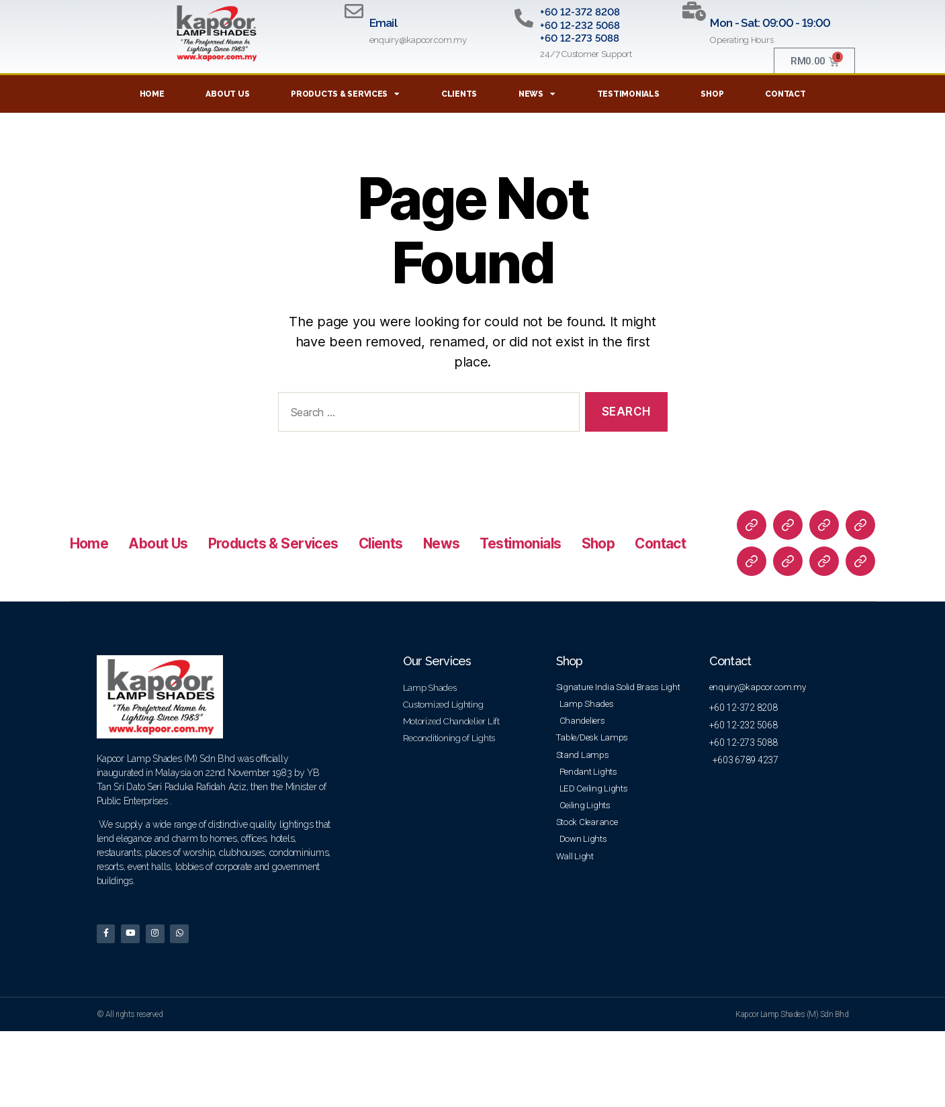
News (537, 94)
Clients (459, 94)
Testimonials (628, 94)
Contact (785, 94)
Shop (712, 94)
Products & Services (345, 94)
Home (152, 94)
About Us (227, 94)
